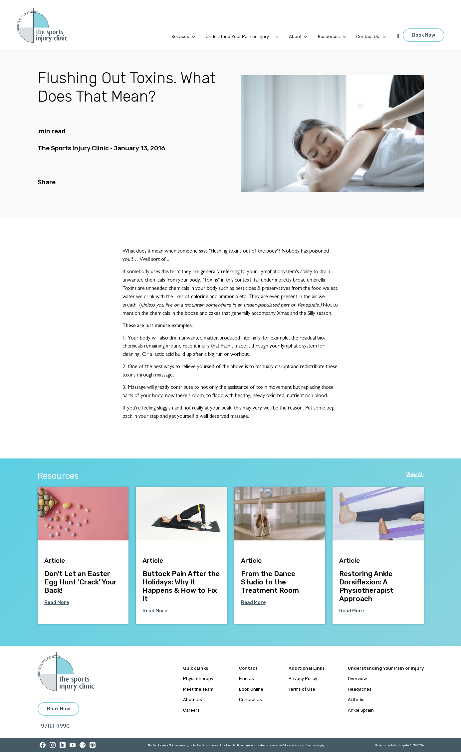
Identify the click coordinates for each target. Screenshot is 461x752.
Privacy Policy (303, 678)
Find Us (246, 678)
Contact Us (250, 699)
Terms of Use (302, 689)
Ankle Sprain (361, 710)
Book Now (423, 35)
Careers (191, 710)
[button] (188, 36)
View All (415, 474)
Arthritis (356, 699)
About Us (192, 699)
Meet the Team (198, 689)
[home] (46, 25)
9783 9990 (55, 727)
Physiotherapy (198, 678)
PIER (413, 745)
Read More (56, 602)
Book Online (251, 689)
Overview (357, 678)
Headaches (359, 689)
